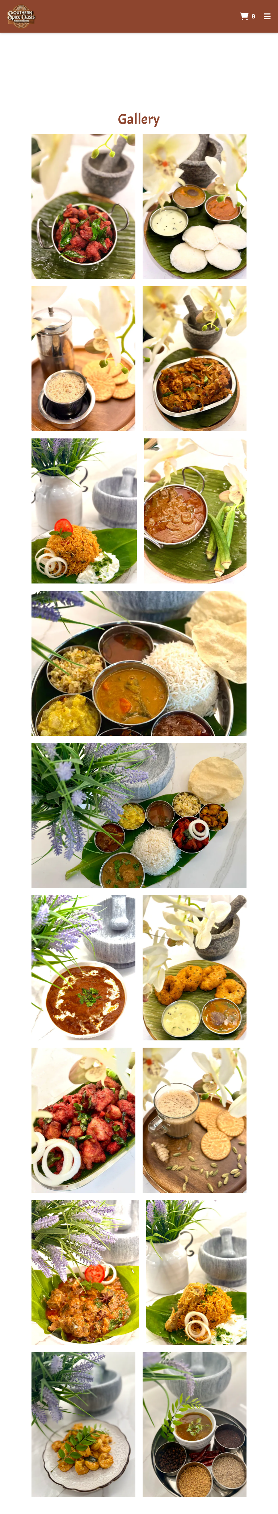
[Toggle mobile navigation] (267, 16)
